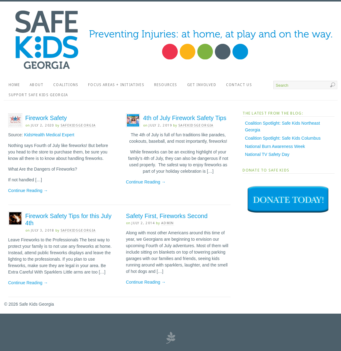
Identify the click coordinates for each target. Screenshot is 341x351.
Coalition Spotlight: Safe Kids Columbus (283, 138)
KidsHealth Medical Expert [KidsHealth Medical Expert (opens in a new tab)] (49, 134)
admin (167, 223)
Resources (165, 85)
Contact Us (239, 85)
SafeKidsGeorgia (78, 125)
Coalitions (65, 85)
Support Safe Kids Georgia (38, 95)
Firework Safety (46, 118)
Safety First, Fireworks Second (167, 216)
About (36, 85)
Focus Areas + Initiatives (116, 85)
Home (14, 85)
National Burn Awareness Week (275, 146)
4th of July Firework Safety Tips (184, 118)
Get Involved (201, 85)
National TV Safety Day (267, 154)
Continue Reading (28, 190)
